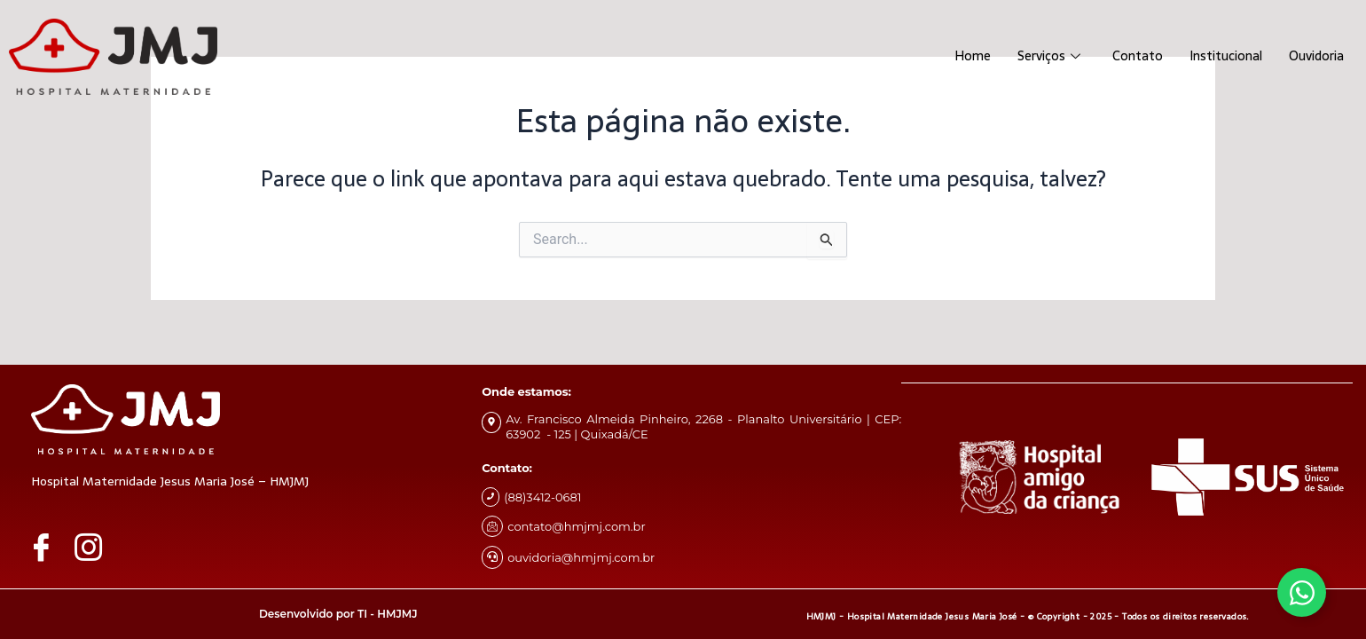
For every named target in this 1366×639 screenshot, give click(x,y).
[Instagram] (95, 546)
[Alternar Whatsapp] (1301, 592)
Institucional (1219, 56)
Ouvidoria (1314, 56)
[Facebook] (48, 546)
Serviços (1037, 56)
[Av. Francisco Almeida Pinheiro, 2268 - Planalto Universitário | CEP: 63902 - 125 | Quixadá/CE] (491, 422)
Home (958, 56)
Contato (1127, 56)
